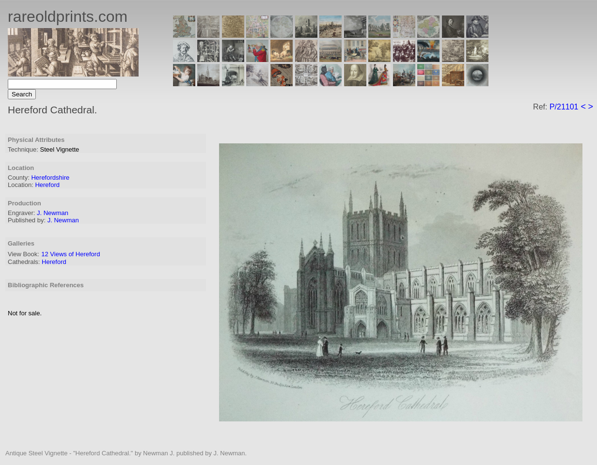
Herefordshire (50, 177)
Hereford (47, 184)
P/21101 (564, 107)
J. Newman (52, 213)
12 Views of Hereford (70, 254)
